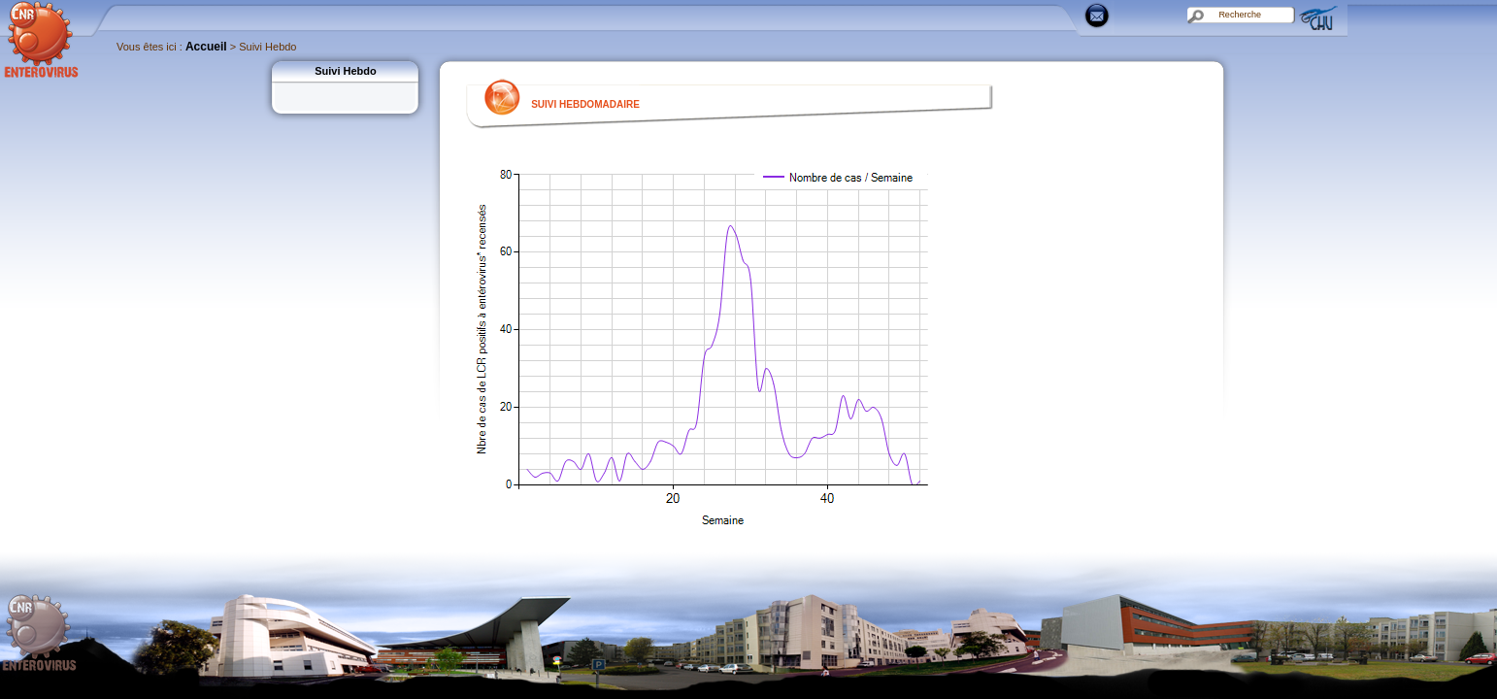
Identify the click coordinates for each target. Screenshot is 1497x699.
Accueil (206, 46)
